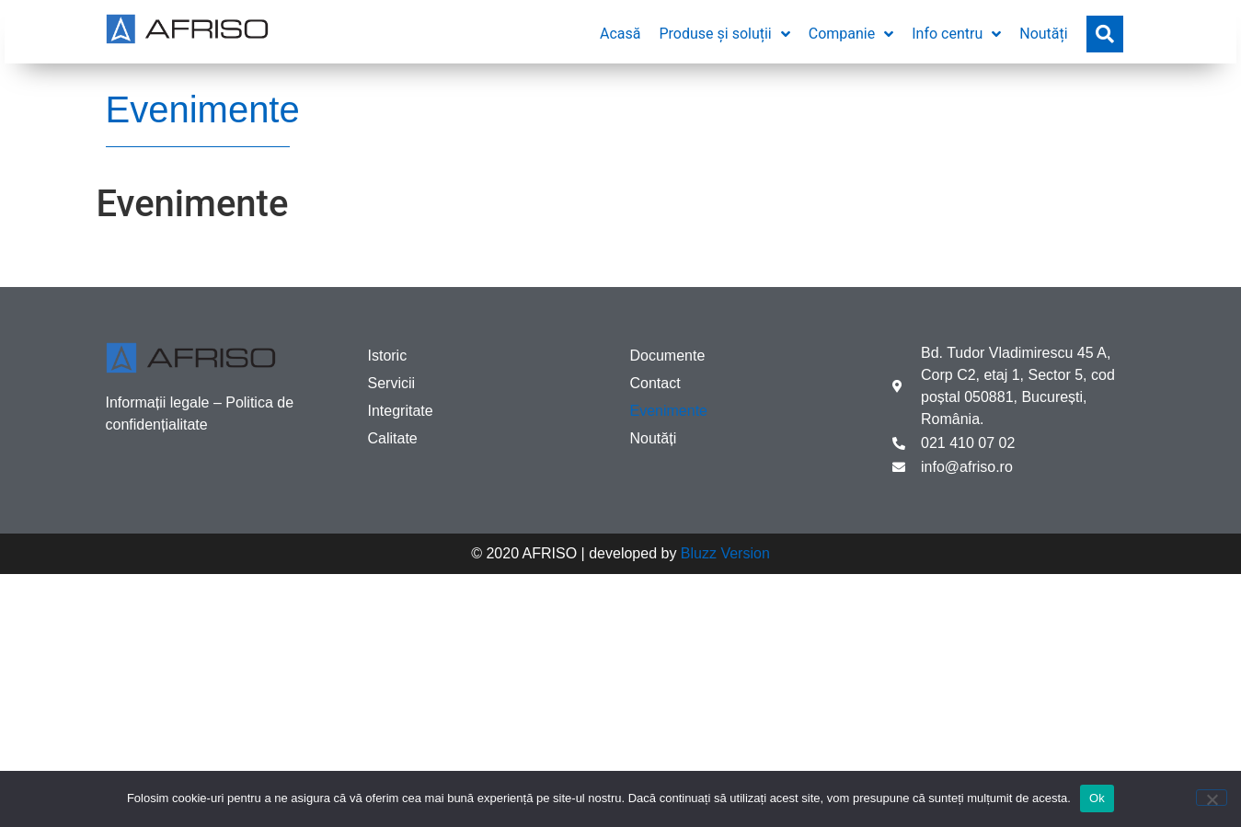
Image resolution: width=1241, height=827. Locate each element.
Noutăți (653, 438)
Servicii (392, 383)
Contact (655, 383)
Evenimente (669, 411)
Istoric (388, 355)
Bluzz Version (725, 553)
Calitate (393, 438)
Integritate (400, 411)
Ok (1097, 798)
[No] (1211, 797)
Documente (668, 355)
